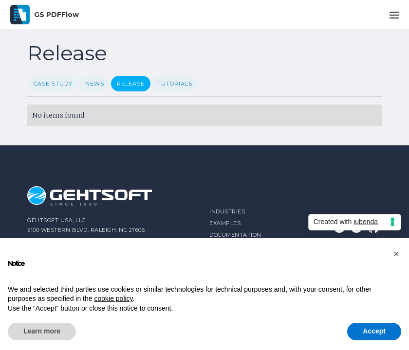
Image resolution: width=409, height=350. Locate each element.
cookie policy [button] (113, 298)
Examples (225, 223)
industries (227, 211)
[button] (394, 14)
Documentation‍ (235, 234)
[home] (44, 14)
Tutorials (174, 83)
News (94, 83)
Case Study (53, 83)
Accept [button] (374, 331)
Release (131, 83)
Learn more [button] (41, 331)
